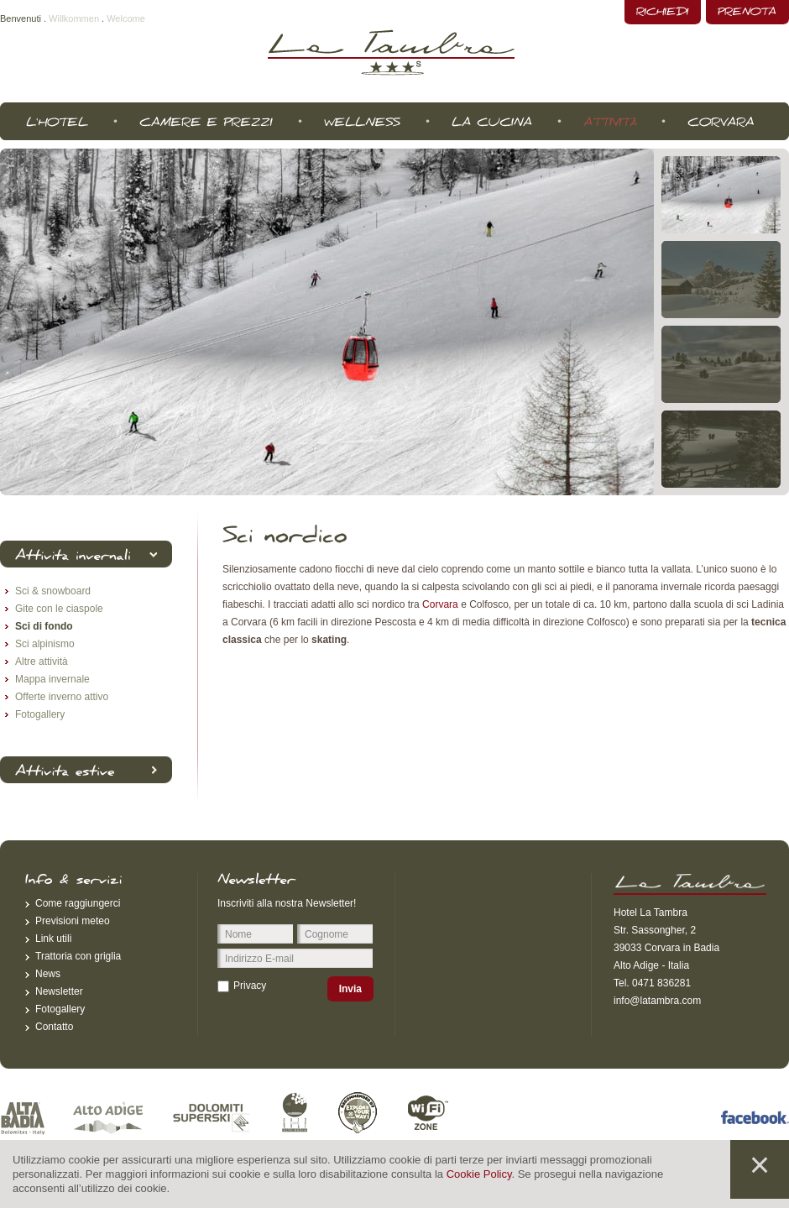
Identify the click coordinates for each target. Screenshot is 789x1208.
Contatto (54, 1027)
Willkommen (74, 18)
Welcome (126, 18)
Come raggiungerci (77, 903)
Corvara (440, 604)
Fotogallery (60, 1009)
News (47, 974)
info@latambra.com (657, 1001)
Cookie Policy (479, 1174)
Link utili (53, 938)
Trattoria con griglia (78, 956)
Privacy (249, 985)
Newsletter (59, 991)
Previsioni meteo (72, 921)
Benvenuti (20, 18)
